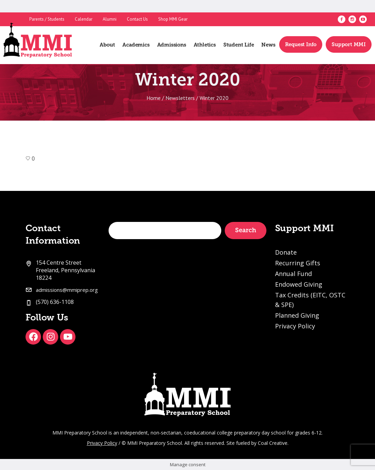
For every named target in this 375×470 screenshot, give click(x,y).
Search (245, 230)
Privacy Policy (295, 326)
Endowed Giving (298, 284)
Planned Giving (297, 315)
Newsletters (180, 97)
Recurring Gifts (297, 263)
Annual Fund (293, 273)
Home (153, 97)
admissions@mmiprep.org (67, 289)
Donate (286, 252)
